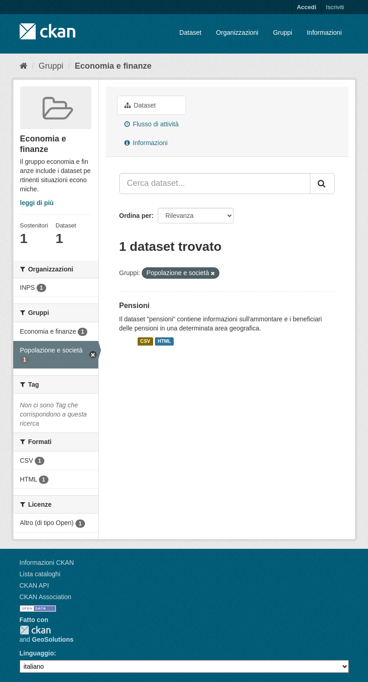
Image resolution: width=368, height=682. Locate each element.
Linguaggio (37, 653)
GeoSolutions (53, 639)
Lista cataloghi (40, 574)
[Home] (23, 65)
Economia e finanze (113, 65)
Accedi (306, 7)
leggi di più (37, 202)
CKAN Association (46, 597)
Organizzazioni (237, 32)
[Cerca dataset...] (214, 183)
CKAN (35, 630)
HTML (164, 341)
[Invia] (322, 183)
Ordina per (135, 215)
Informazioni (324, 32)
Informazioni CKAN (47, 562)
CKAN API (34, 585)
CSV (145, 341)
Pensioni (134, 305)
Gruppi (282, 32)
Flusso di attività (151, 124)
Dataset (190, 32)
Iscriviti (335, 7)
